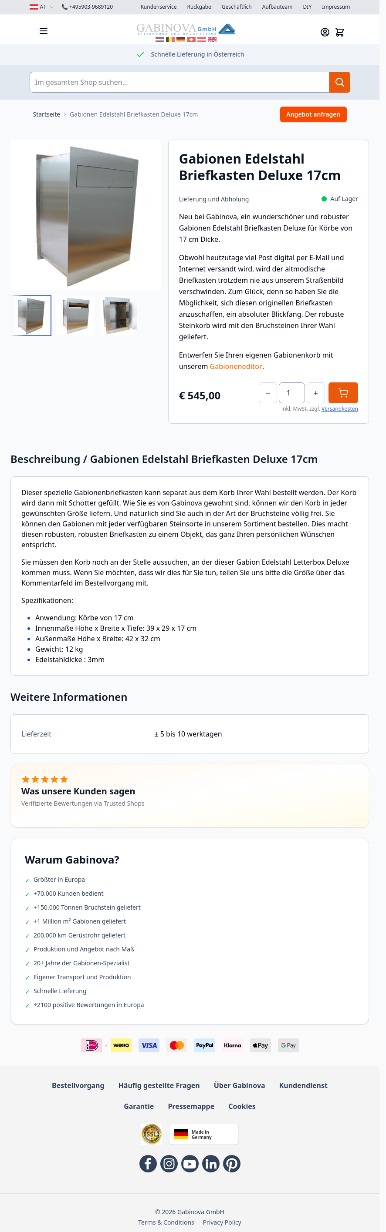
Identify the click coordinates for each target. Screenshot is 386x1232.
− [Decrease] (268, 393)
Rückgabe (199, 6)
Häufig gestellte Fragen (159, 1085)
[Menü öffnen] (43, 30)
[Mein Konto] (325, 32)
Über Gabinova (239, 1085)
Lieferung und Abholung (214, 199)
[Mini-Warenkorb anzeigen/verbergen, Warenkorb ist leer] (340, 32)
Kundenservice (158, 6)
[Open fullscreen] (85, 215)
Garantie (139, 1106)
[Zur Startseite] (47, 114)
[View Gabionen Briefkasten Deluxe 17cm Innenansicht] (119, 315)
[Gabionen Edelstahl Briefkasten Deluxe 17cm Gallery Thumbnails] (75, 315)
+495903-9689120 (87, 6)
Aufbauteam (277, 6)
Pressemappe (191, 1106)
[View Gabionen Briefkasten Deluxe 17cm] (30, 315)
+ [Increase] (316, 393)
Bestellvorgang (78, 1085)
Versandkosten (340, 408)
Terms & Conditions (166, 1222)
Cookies (242, 1106)
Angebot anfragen (313, 114)
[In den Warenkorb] (343, 392)
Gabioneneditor (236, 366)
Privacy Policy (222, 1222)
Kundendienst (303, 1085)
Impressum (336, 6)
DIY (307, 6)
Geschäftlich (237, 6)
